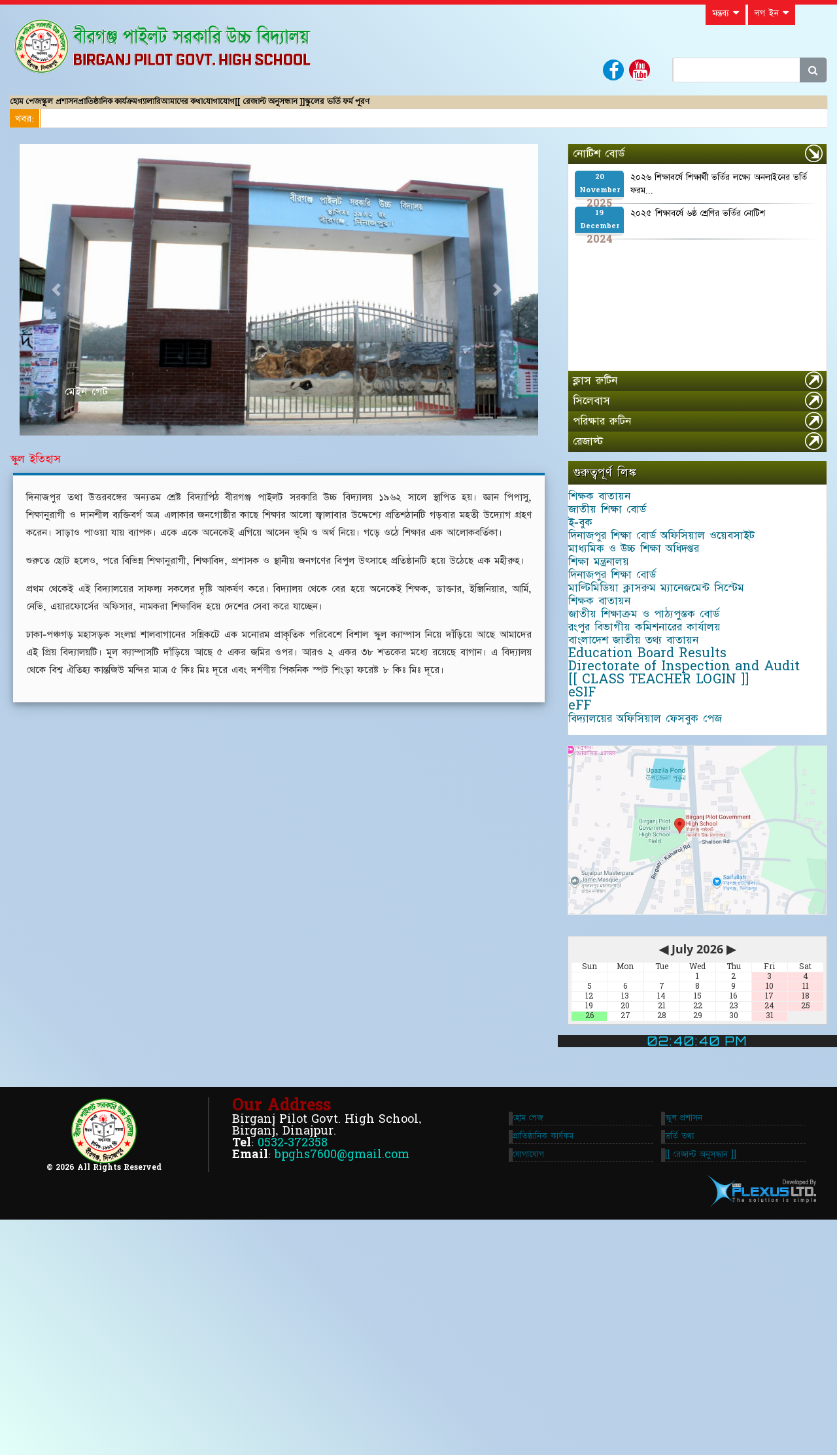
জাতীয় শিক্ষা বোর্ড (618, 539)
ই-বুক (591, 563)
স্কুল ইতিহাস (35, 472)
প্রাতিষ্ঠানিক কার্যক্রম (167, 107)
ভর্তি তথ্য (685, 1360)
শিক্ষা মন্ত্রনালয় (609, 635)
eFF (590, 902)
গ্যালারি (236, 107)
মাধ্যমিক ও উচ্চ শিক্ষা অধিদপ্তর (644, 611)
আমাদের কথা (290, 107)
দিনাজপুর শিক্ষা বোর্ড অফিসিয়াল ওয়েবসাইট (672, 587)
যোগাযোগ (355, 107)
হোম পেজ (36, 107)
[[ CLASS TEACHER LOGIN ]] (669, 853)
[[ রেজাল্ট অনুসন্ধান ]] (427, 107)
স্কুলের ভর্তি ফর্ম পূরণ (516, 107)
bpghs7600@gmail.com (342, 1379)
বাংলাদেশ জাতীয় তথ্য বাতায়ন (644, 781)
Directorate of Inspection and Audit (694, 829)
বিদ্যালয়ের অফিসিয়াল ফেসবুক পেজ (655, 926)
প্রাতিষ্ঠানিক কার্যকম (548, 1360)
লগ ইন (772, 13)
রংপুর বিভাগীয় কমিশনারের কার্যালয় (655, 756)
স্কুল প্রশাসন (91, 107)
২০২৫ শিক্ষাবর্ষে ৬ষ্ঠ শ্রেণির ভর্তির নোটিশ (697, 226)
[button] (58, 303)
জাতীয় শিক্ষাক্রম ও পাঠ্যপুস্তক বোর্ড (654, 732)
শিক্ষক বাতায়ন (610, 514)
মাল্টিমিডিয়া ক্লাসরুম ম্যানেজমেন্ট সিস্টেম (667, 684)
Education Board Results (658, 805)
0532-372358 (293, 1367)
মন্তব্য (725, 13)
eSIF (592, 877)
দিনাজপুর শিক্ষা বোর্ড (622, 660)
